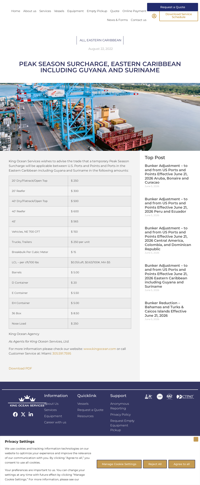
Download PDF (20, 375)
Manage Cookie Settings (117, 464)
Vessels (59, 18)
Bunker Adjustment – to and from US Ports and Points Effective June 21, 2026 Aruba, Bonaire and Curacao (167, 181)
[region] (100, 460)
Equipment (75, 18)
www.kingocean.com (100, 356)
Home (15, 18)
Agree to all (181, 464)
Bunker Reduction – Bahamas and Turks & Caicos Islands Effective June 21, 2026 (165, 316)
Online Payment (134, 18)
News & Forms (117, 27)
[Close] (196, 439)
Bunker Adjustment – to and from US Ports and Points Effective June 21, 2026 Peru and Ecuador (166, 212)
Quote (114, 18)
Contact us (138, 27)
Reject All (154, 464)
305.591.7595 (61, 360)
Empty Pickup (97, 18)
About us (29, 18)
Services (45, 18)
